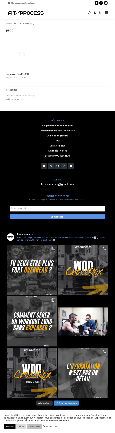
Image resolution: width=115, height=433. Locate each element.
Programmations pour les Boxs (57, 125)
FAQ (57, 140)
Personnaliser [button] (34, 426)
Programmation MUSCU (17, 73)
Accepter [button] (10, 426)
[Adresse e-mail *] (57, 208)
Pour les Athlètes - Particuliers (19, 95)
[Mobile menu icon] (106, 13)
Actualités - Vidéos (57, 150)
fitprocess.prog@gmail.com (21, 3)
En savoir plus (50, 426)
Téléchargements (14, 98)
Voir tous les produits (57, 135)
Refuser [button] (21, 426)
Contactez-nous (57, 145)
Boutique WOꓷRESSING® (57, 155)
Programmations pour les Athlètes (57, 130)
